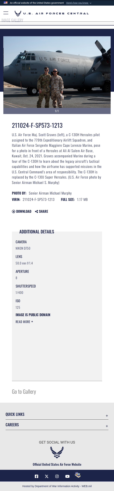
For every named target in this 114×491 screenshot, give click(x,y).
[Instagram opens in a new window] (57, 476)
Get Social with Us (57, 442)
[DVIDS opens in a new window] (77, 475)
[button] (79, 3)
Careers (12, 424)
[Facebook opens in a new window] (36, 476)
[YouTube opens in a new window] (67, 476)
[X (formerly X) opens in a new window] (47, 476)
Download (21, 211)
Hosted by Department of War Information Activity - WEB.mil (57, 486)
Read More (23, 322)
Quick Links (15, 414)
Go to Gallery (24, 391)
